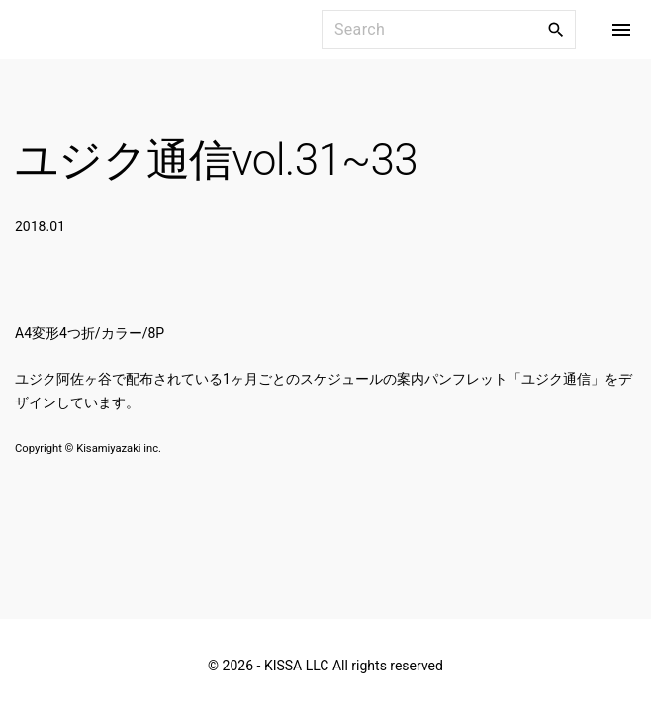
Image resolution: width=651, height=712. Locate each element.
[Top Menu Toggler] (621, 29)
